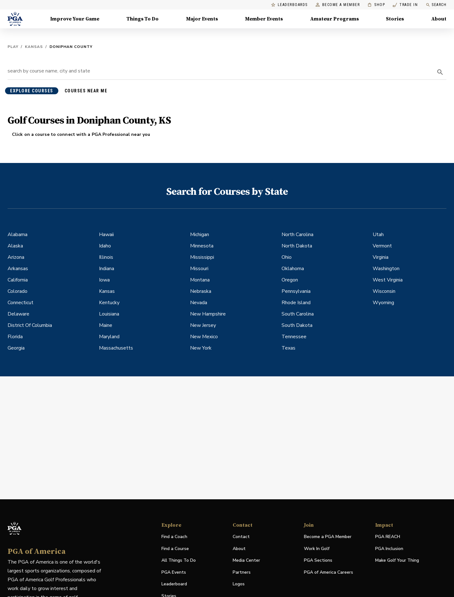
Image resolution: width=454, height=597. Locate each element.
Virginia (380, 257)
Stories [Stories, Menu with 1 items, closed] (395, 19)
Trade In (405, 5)
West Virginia (388, 279)
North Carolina (297, 234)
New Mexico (204, 336)
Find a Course (175, 549)
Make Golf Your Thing (397, 560)
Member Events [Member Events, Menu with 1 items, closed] (264, 19)
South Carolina (298, 313)
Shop (376, 5)
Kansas (34, 46)
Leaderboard (174, 584)
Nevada (198, 302)
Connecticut (20, 302)
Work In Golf (316, 549)
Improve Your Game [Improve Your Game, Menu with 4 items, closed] (74, 19)
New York (201, 348)
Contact (241, 537)
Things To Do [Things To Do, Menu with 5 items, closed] (142, 19)
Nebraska (200, 291)
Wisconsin (384, 291)
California (18, 279)
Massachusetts (116, 348)
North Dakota (297, 245)
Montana (200, 279)
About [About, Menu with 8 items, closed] (438, 19)
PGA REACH (387, 537)
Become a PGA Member (328, 537)
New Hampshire (208, 313)
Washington (386, 268)
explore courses (31, 90)
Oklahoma (293, 268)
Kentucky (109, 302)
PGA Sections (318, 560)
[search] (440, 72)
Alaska (15, 245)
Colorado (17, 291)
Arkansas (18, 268)
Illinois (106, 257)
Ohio (287, 257)
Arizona (16, 257)
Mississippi (202, 257)
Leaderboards (289, 5)
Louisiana (109, 313)
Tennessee (294, 336)
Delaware (18, 313)
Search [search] (436, 5)
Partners (242, 572)
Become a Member (338, 5)
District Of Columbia (30, 325)
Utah (378, 234)
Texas (288, 348)
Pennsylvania (296, 291)
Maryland (109, 336)
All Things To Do (178, 560)
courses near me (86, 90)
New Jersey (203, 325)
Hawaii (106, 234)
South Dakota (297, 325)
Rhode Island (296, 302)
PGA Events (173, 572)
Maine (105, 325)
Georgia (16, 348)
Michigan (199, 234)
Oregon (290, 279)
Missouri (199, 268)
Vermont (382, 245)
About (239, 549)
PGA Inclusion (389, 549)
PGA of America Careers (328, 572)
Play (13, 46)
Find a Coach (174, 537)
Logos (239, 584)
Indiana (106, 268)
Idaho (105, 245)
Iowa (104, 279)
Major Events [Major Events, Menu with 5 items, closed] (202, 19)
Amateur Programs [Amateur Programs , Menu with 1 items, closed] (334, 19)
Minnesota (201, 245)
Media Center (246, 560)
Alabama (17, 234)
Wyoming (383, 302)
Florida (15, 336)
